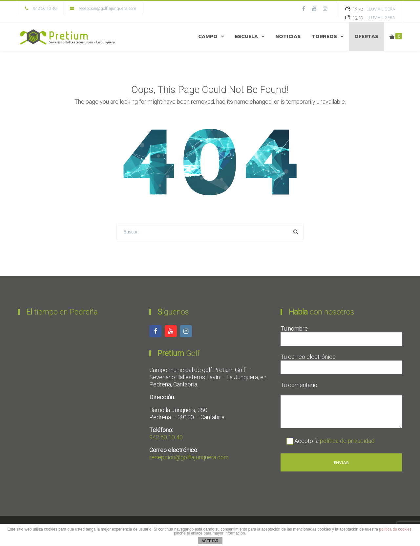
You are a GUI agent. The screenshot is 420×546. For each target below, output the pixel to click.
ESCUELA (246, 36)
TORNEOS (324, 36)
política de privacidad (347, 440)
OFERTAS (366, 36)
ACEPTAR (209, 541)
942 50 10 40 (166, 437)
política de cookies (395, 529)
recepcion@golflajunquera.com (107, 8)
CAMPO (208, 36)
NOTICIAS (288, 36)
